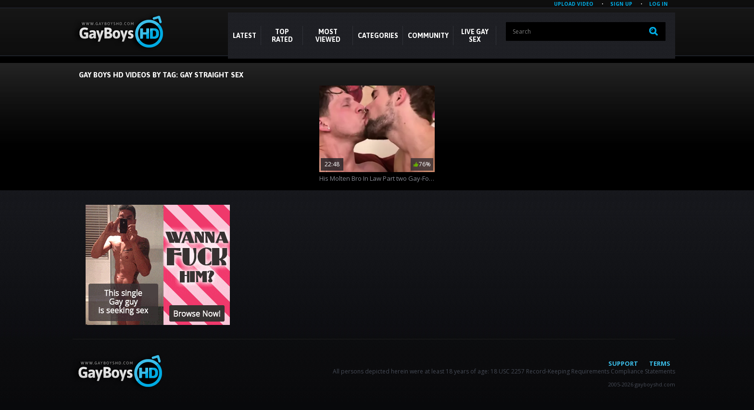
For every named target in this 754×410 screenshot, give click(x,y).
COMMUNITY (428, 35)
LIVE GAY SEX (475, 35)
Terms (659, 363)
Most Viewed (327, 35)
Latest (244, 35)
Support (623, 363)
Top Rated (282, 35)
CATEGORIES (378, 35)
